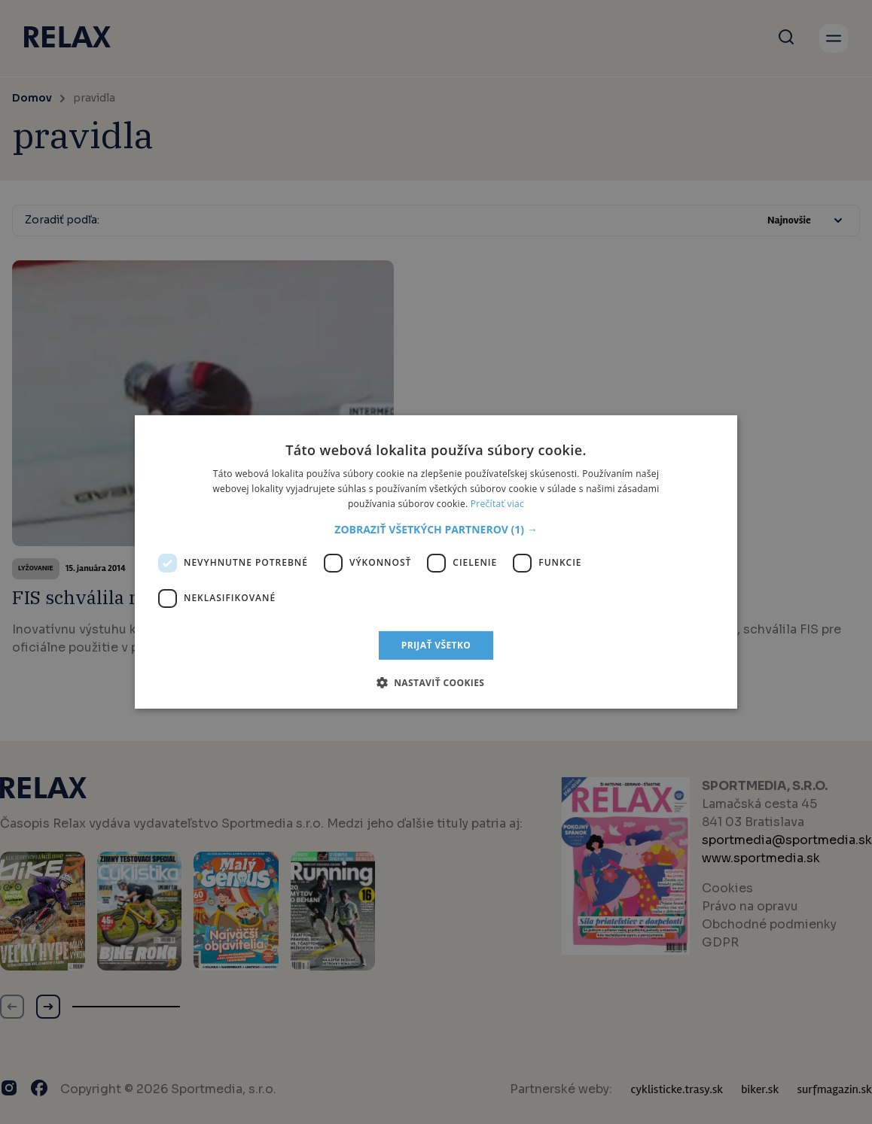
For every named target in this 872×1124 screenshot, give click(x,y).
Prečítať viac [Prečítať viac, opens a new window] (497, 503)
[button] (435, 529)
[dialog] (436, 562)
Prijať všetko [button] (436, 645)
